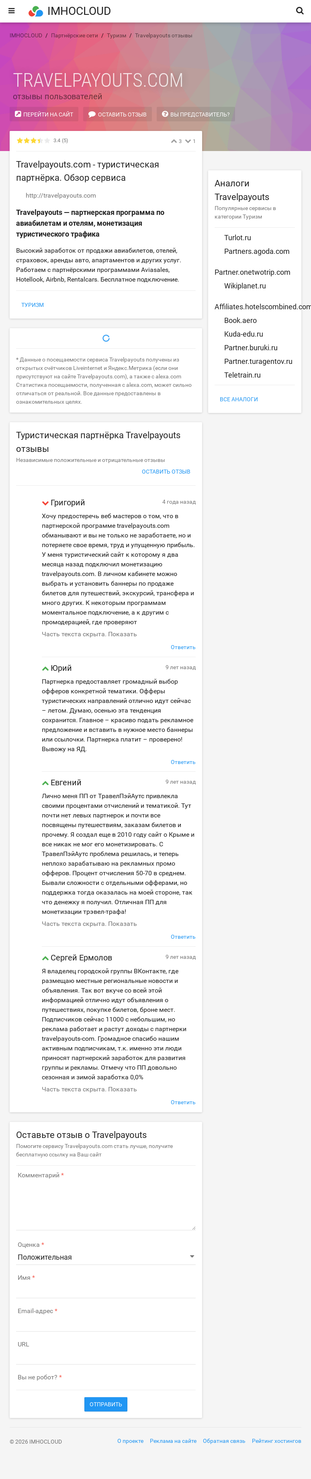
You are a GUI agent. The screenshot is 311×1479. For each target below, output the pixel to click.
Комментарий (38, 1175)
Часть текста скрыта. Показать (89, 634)
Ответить (183, 647)
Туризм (32, 305)
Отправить (106, 1404)
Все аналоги (239, 399)
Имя (24, 1278)
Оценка (29, 1245)
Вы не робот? (37, 1377)
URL (23, 1344)
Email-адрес (35, 1311)
